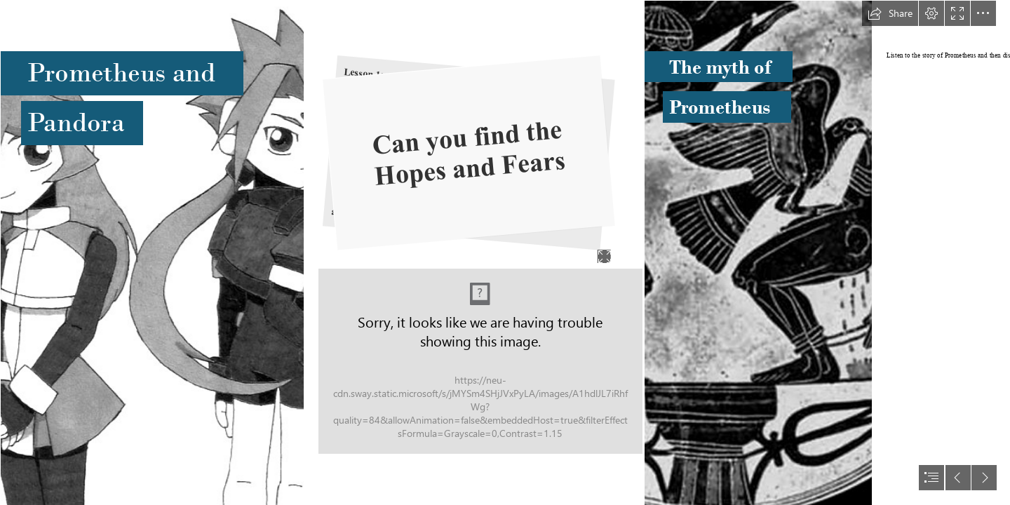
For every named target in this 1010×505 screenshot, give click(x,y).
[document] (505, 252)
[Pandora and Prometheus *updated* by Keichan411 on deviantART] (151, 252)
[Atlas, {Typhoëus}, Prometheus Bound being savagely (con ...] (757, 252)
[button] (890, 13)
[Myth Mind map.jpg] (480, 361)
